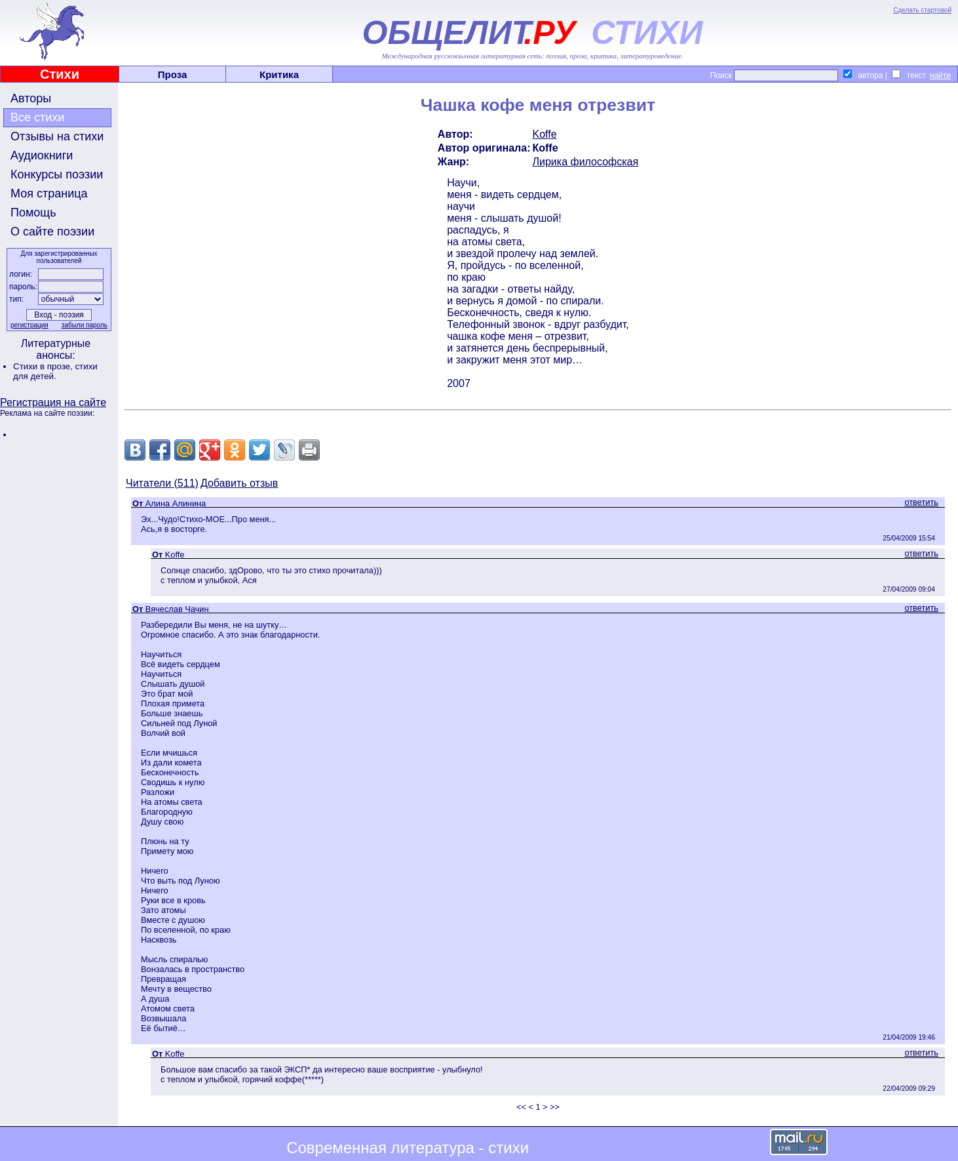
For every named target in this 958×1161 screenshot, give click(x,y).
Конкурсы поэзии (56, 174)
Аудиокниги (41, 155)
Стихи (59, 74)
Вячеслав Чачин (177, 609)
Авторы (30, 98)
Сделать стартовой (922, 10)
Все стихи (37, 117)
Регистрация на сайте (53, 402)
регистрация (29, 325)
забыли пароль (84, 325)
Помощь (33, 212)
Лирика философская (586, 161)
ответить (921, 502)
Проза (172, 74)
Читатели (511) (162, 483)
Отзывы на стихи (57, 136)
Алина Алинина (175, 503)
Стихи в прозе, (44, 366)
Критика (279, 74)
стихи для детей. (55, 371)
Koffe (545, 134)
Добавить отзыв (239, 483)
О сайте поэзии (52, 231)
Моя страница (49, 193)
